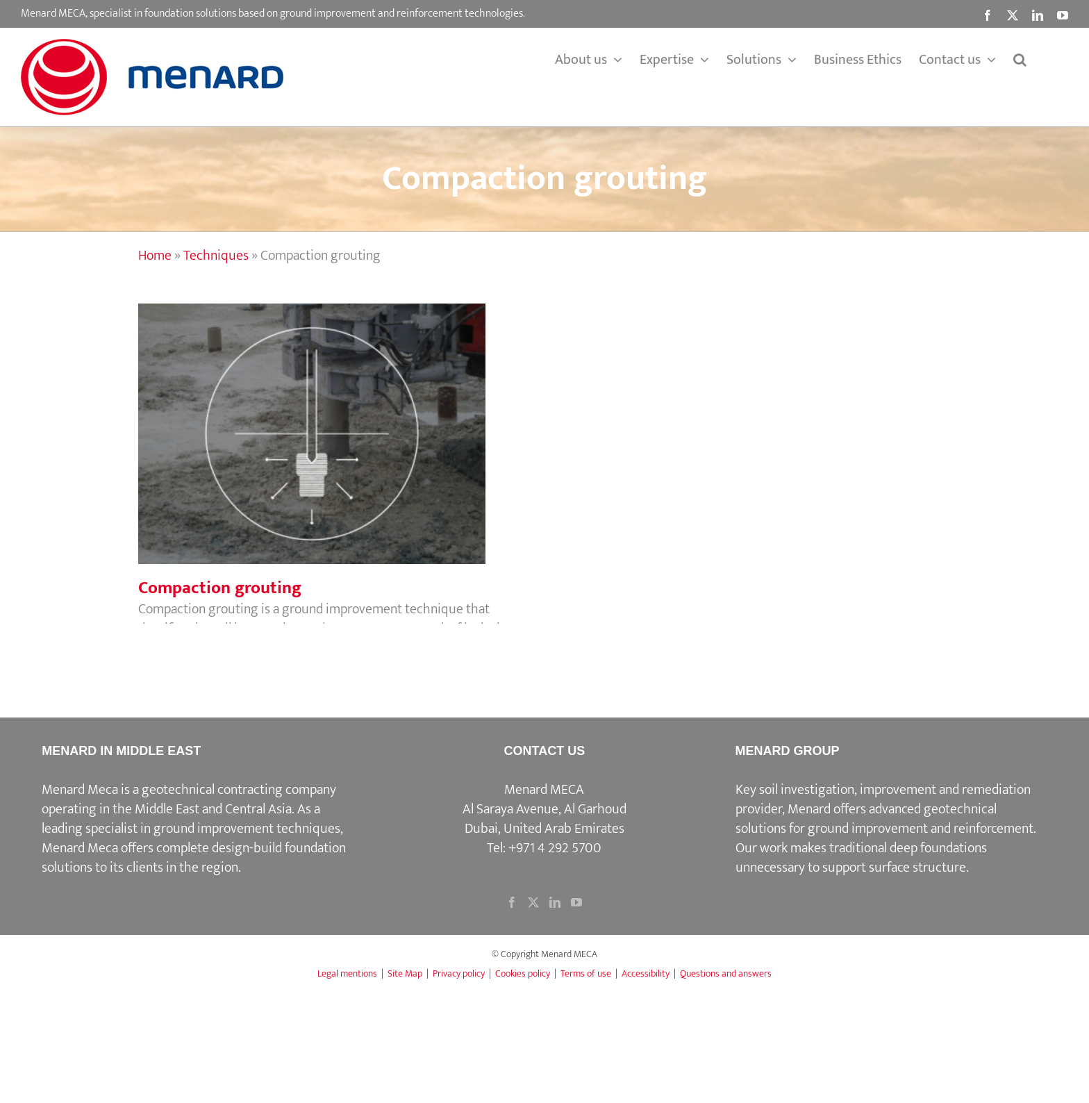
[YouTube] (576, 902)
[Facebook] (511, 902)
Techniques (216, 255)
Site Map (405, 973)
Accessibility (646, 973)
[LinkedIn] (554, 902)
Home (155, 255)
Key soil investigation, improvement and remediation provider (883, 799)
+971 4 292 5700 (554, 848)
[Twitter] (533, 902)
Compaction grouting (219, 588)
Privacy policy (459, 973)
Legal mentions (347, 973)
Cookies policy (522, 973)
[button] (1019, 59)
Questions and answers (726, 973)
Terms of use (585, 973)
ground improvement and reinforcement (920, 828)
